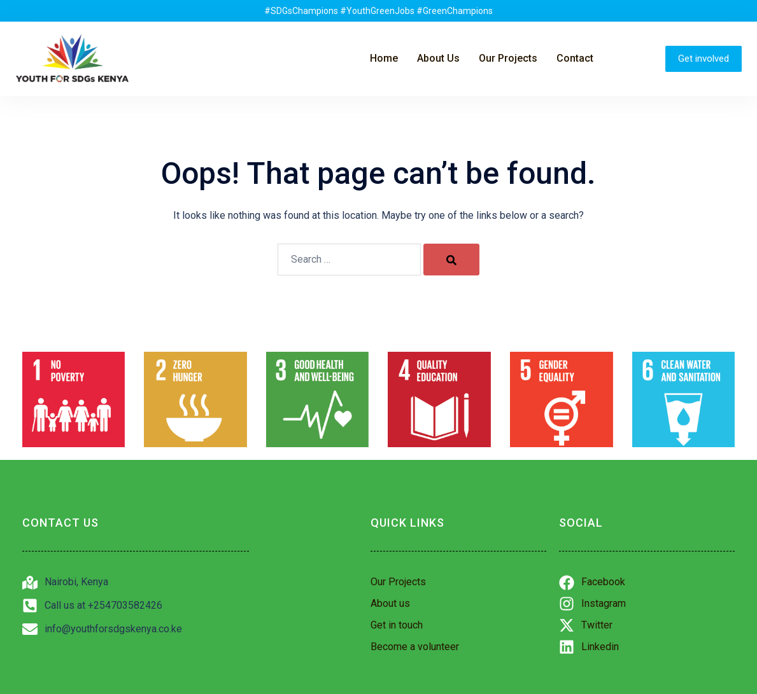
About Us (438, 58)
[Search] (451, 259)
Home (384, 58)
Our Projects (508, 58)
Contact (574, 58)
